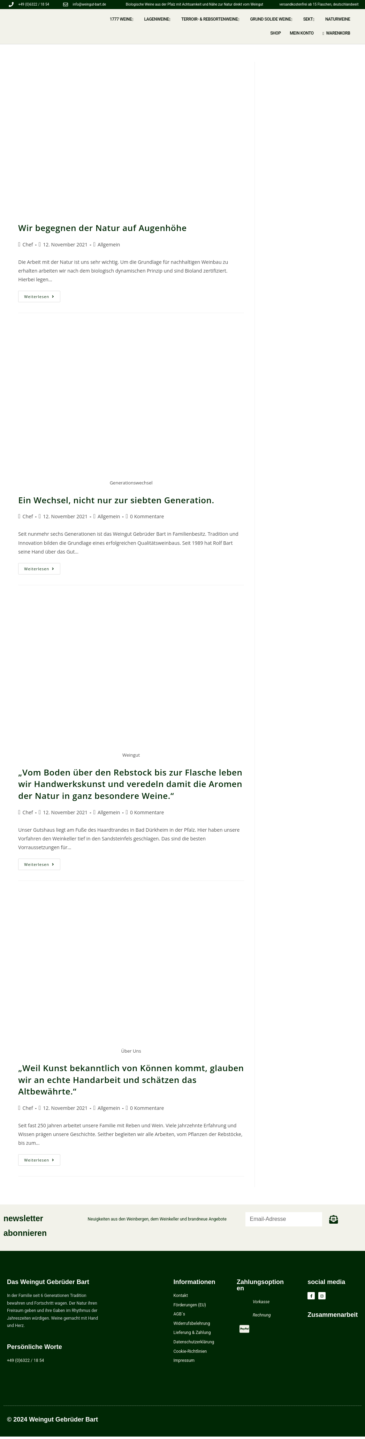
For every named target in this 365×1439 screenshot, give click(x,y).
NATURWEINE (326, 19)
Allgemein (109, 244)
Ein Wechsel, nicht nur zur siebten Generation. (116, 500)
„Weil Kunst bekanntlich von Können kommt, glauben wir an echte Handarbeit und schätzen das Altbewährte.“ (131, 1079)
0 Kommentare (147, 516)
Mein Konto (310, 33)
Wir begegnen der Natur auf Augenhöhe (102, 227)
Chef (28, 244)
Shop (347, 19)
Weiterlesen (42, 295)
